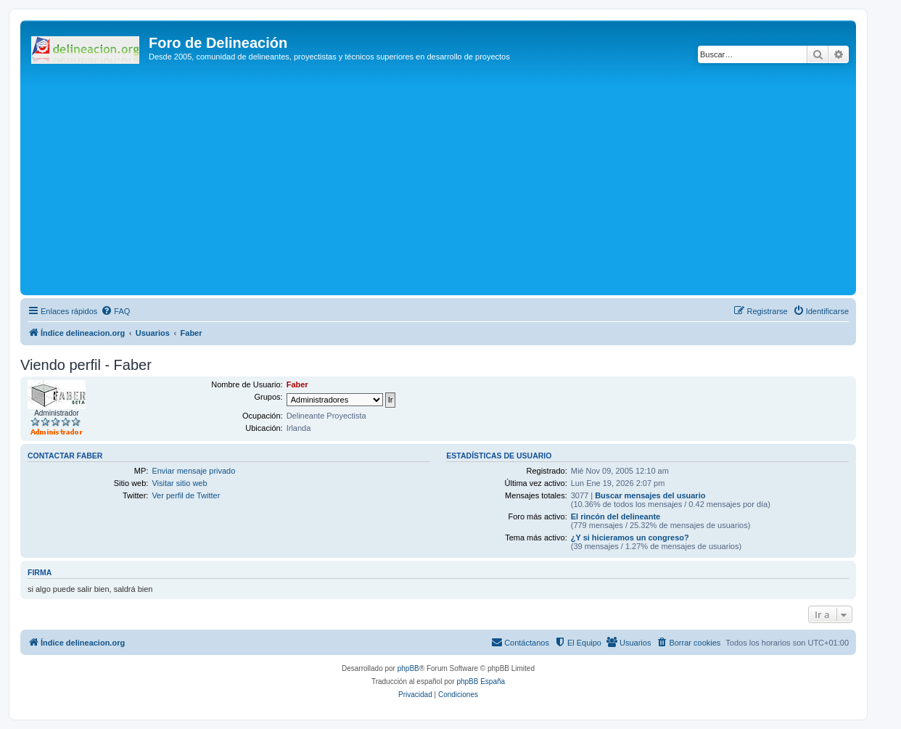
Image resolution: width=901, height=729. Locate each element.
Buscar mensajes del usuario (650, 495)
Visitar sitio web (179, 483)
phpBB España (480, 681)
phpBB (408, 668)
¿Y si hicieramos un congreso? (630, 537)
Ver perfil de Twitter (186, 495)
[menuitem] (115, 311)
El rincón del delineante (615, 516)
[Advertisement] (459, 182)
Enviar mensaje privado (193, 470)
